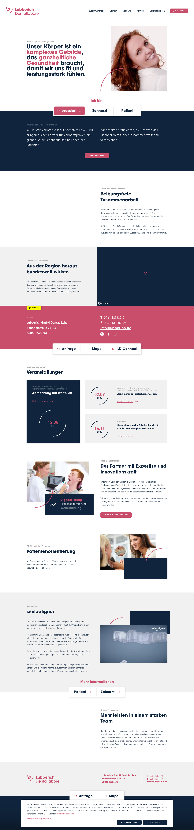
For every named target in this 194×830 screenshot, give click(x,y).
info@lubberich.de (115, 328)
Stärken (113, 10)
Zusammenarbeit (96, 10)
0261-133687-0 (114, 317)
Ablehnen (155, 822)
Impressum (47, 818)
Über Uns (126, 10)
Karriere (140, 10)
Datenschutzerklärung (66, 813)
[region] (145, 276)
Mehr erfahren (97, 155)
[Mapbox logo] (104, 303)
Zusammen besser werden (116, 515)
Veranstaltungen (157, 10)
